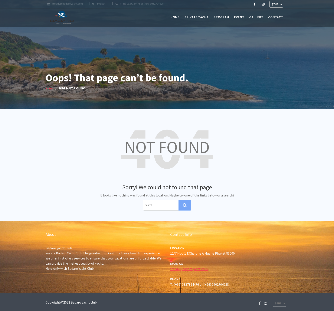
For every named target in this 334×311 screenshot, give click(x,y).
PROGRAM (221, 17)
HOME (175, 17)
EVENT (239, 17)
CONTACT (275, 17)
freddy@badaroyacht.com (189, 269)
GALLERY (256, 17)
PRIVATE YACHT (196, 17)
